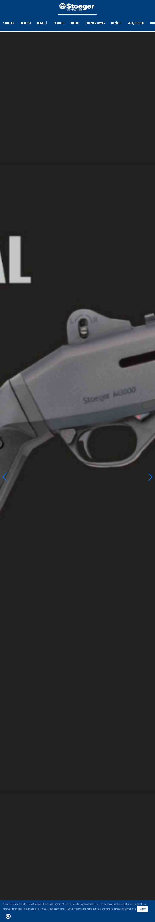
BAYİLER (116, 23)
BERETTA (25, 23)
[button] (4, 477)
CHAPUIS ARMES (95, 23)
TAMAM (142, 909)
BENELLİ (42, 23)
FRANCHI (59, 23)
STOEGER (8, 23)
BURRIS (75, 23)
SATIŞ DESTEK (136, 23)
